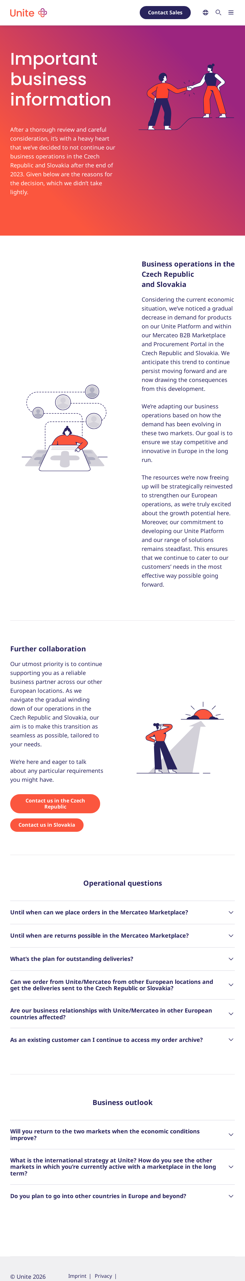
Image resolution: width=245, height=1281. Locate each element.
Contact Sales (165, 12)
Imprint (77, 1275)
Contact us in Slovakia (47, 824)
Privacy (103, 1275)
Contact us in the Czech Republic (55, 803)
